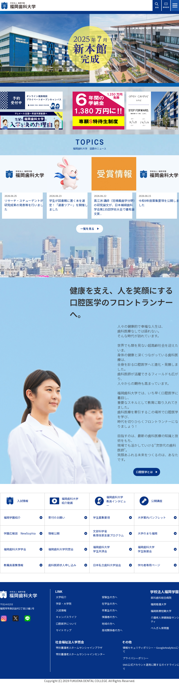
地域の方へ (108, 624)
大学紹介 (61, 597)
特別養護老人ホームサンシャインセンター (80, 654)
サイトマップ (63, 630)
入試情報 (61, 610)
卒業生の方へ (109, 610)
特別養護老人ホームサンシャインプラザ (79, 647)
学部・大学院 (63, 603)
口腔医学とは (144, 472)
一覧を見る (87, 229)
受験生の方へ (109, 597)
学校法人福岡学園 (164, 591)
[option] (89, 49)
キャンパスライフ (66, 617)
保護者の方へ (109, 617)
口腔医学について (66, 624)
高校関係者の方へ (112, 630)
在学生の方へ (109, 603)
